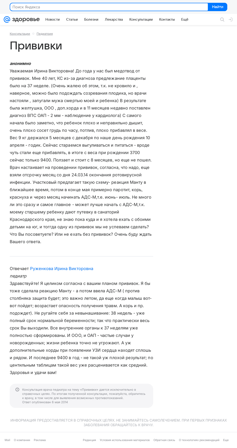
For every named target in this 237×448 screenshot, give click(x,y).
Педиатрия (45, 33)
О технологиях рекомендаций (199, 440)
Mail (7, 440)
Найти (217, 7)
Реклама (40, 440)
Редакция (89, 440)
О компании (22, 440)
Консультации (20, 33)
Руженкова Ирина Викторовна (61, 268)
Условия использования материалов (125, 440)
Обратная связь (164, 440)
